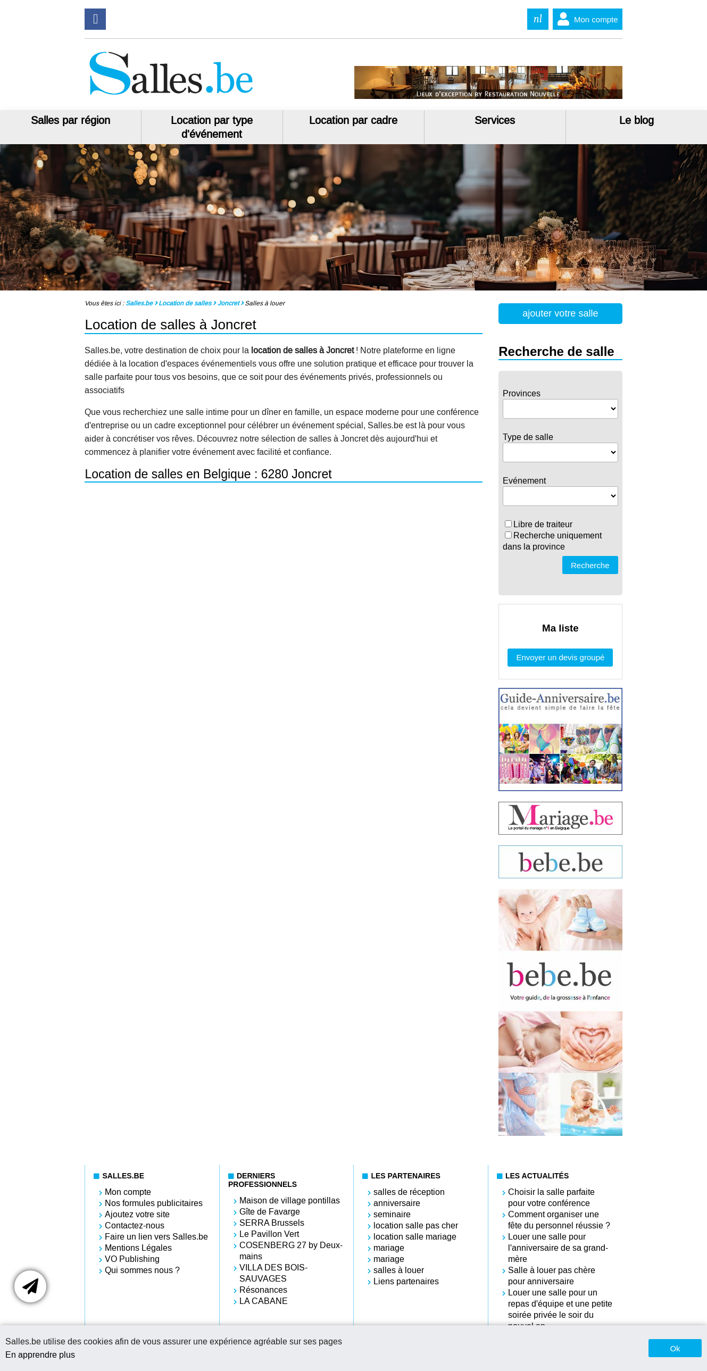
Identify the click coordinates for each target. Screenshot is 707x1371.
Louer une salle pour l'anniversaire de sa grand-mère (558, 1248)
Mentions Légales (138, 1247)
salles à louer (398, 1270)
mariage (388, 1247)
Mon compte (585, 19)
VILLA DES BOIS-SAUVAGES (273, 1273)
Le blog (636, 120)
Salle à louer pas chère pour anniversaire (551, 1276)
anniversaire (396, 1203)
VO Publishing (132, 1259)
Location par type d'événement (212, 127)
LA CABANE (263, 1301)
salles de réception (409, 1192)
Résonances (263, 1289)
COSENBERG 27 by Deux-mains (291, 1251)
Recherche (590, 565)
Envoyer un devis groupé (560, 657)
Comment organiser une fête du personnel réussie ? (559, 1220)
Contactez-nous (134, 1225)
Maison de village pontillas (289, 1200)
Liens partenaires (406, 1281)
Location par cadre (353, 120)
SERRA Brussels (271, 1222)
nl (538, 19)
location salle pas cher (415, 1225)
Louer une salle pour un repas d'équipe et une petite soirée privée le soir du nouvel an (560, 1309)
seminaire (392, 1214)
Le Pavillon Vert (269, 1234)
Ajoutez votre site (137, 1214)
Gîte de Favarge (269, 1211)
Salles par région (70, 120)
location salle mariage (414, 1236)
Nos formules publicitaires (154, 1203)
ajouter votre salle (560, 313)
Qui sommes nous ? (142, 1270)
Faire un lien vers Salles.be (156, 1236)
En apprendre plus (40, 1354)
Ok (675, 1348)
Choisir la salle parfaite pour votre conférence (551, 1197)
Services (495, 120)
